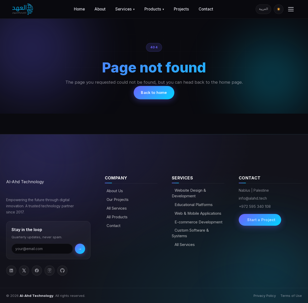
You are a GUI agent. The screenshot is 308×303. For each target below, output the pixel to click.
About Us (115, 191)
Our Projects (118, 199)
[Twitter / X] (24, 270)
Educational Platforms (193, 204)
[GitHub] (62, 270)
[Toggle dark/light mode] (278, 9)
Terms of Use (291, 296)
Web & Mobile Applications (197, 213)
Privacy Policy (265, 296)
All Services (117, 208)
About (100, 9)
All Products (117, 217)
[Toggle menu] (291, 9)
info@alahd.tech (253, 198)
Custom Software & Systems (190, 233)
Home (79, 9)
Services (125, 9)
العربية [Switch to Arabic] (263, 9)
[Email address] (42, 249)
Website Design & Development (189, 193)
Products (154, 9)
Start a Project (261, 220)
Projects (181, 9)
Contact (206, 9)
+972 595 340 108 (255, 206)
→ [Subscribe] (80, 248)
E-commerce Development (198, 222)
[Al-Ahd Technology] (22, 9)
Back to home (154, 92)
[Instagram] (49, 270)
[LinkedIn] (11, 270)
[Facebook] (37, 270)
